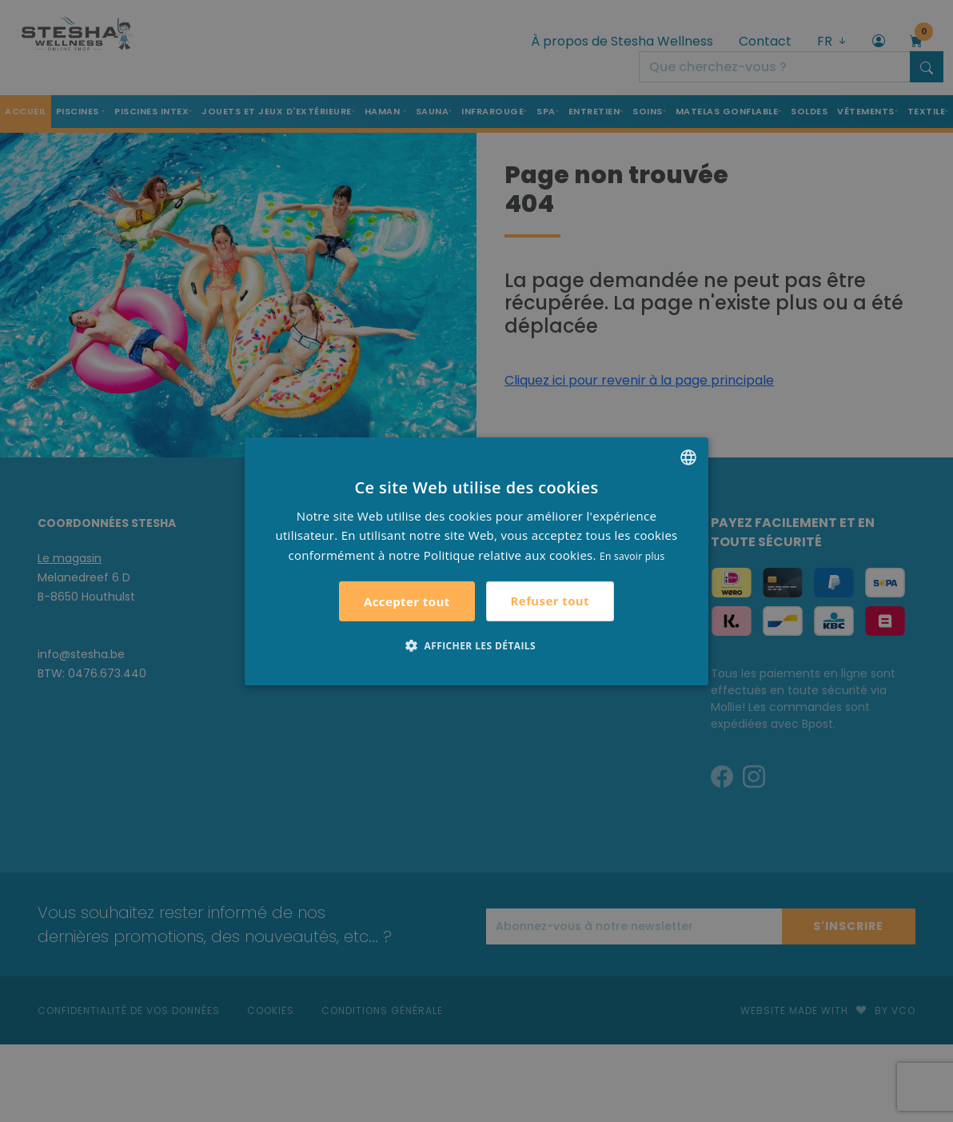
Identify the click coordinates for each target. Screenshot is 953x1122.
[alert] (476, 561)
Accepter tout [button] (407, 601)
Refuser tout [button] (550, 601)
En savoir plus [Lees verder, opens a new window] (632, 556)
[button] (476, 645)
